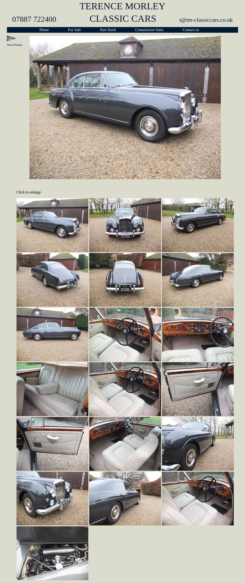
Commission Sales (149, 30)
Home (44, 30)
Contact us (191, 30)
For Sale (74, 30)
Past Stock (108, 30)
